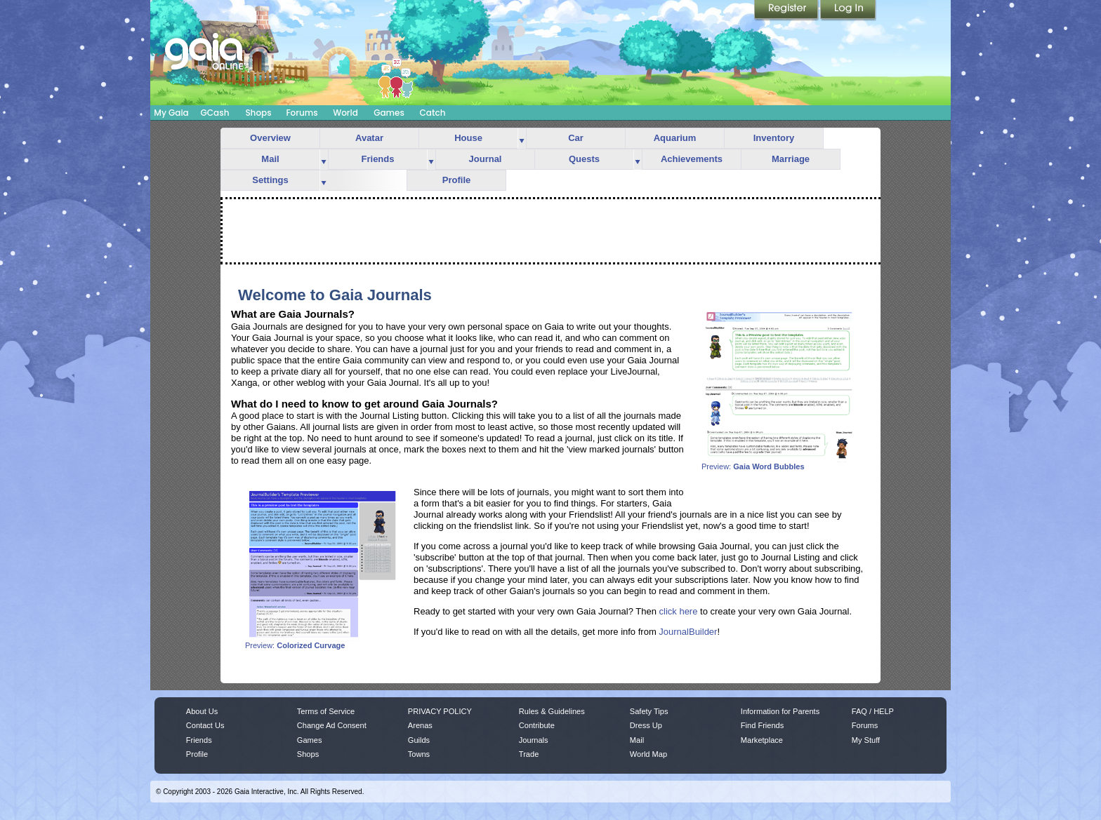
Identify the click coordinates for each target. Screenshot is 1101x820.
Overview (270, 138)
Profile (456, 180)
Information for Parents (780, 711)
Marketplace (762, 740)
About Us (202, 711)
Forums (301, 113)
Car (576, 138)
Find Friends (762, 725)
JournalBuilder (688, 631)
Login (848, 10)
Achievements (692, 159)
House (468, 138)
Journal (485, 159)
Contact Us (205, 725)
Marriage (791, 159)
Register (787, 10)
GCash (215, 113)
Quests (584, 159)
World (345, 113)
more (521, 138)
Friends (378, 159)
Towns (419, 754)
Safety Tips (649, 711)
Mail (270, 159)
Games (389, 113)
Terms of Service (326, 711)
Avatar (369, 138)
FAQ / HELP (873, 711)
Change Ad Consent (332, 725)
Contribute (537, 725)
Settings (270, 180)
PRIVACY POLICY (440, 711)
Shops (258, 113)
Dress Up (646, 725)
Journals (533, 740)
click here (678, 611)
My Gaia (171, 113)
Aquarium (675, 138)
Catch (433, 113)
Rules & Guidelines (552, 711)
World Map (648, 754)
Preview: (778, 463)
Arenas (420, 725)
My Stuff (866, 740)
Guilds (419, 740)
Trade (529, 754)
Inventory (774, 138)
